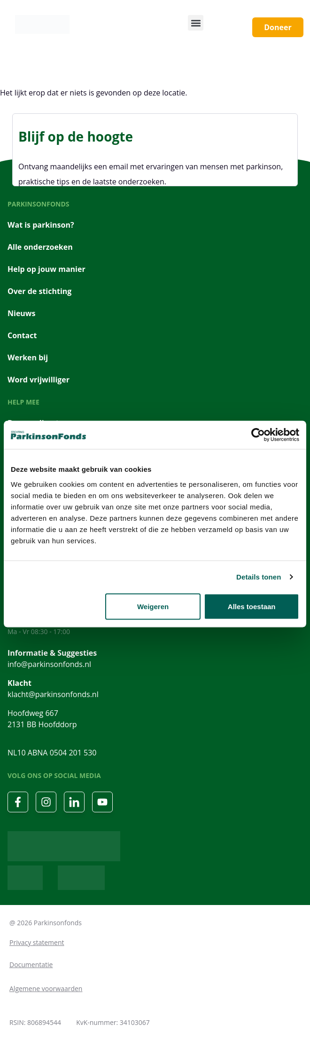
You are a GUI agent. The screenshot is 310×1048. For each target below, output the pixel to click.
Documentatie (31, 964)
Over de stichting (39, 291)
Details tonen (258, 577)
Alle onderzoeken (40, 247)
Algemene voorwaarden (45, 988)
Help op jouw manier (46, 269)
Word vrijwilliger (39, 379)
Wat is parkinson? (41, 225)
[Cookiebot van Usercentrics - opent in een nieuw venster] (258, 435)
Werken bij (28, 357)
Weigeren (153, 606)
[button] (195, 23)
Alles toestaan (252, 606)
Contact (22, 335)
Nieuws (22, 313)
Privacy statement (36, 942)
